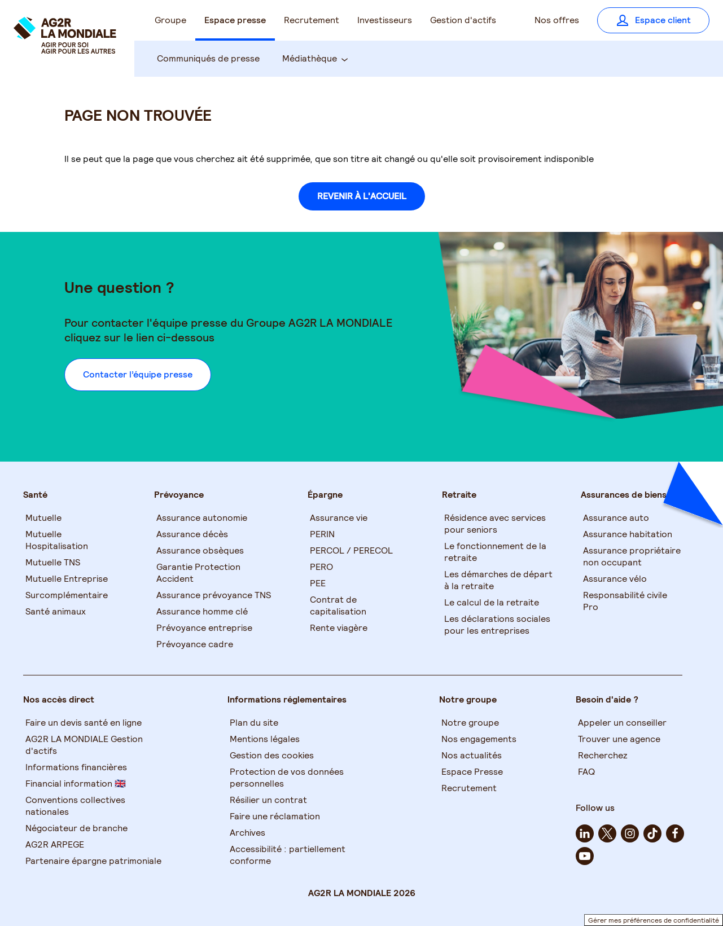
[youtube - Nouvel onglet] (585, 856)
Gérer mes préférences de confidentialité (653, 920)
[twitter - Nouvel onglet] (607, 833)
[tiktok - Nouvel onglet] (652, 833)
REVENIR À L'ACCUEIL (361, 196)
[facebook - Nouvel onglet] (675, 833)
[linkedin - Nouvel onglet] (585, 833)
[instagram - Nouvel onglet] (630, 833)
